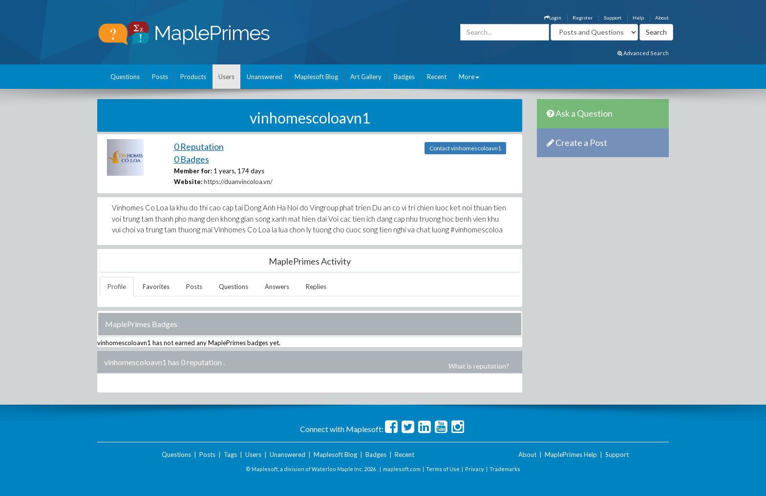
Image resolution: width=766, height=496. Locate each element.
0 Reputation (199, 146)
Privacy (474, 469)
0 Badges (191, 159)
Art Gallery (366, 77)
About (662, 18)
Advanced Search (643, 53)
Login (552, 18)
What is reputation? (478, 366)
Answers (277, 286)
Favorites (156, 286)
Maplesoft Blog (316, 77)
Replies (316, 286)
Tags (230, 454)
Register (583, 18)
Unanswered (264, 77)
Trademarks (504, 469)
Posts (160, 77)
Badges (404, 77)
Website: (188, 182)
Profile (116, 286)
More (469, 77)
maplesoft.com (402, 469)
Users (226, 77)
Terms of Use (443, 469)
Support (612, 18)
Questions (125, 77)
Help (638, 18)
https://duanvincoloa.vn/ (238, 182)
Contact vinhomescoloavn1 (465, 148)
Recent (437, 77)
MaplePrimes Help (571, 454)
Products (193, 77)
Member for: (193, 171)
